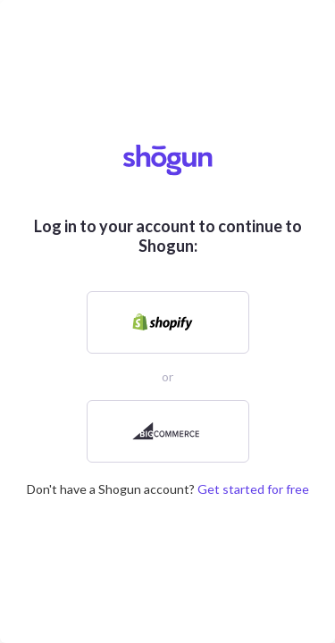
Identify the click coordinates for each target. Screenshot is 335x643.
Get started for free (253, 489)
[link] (168, 322)
